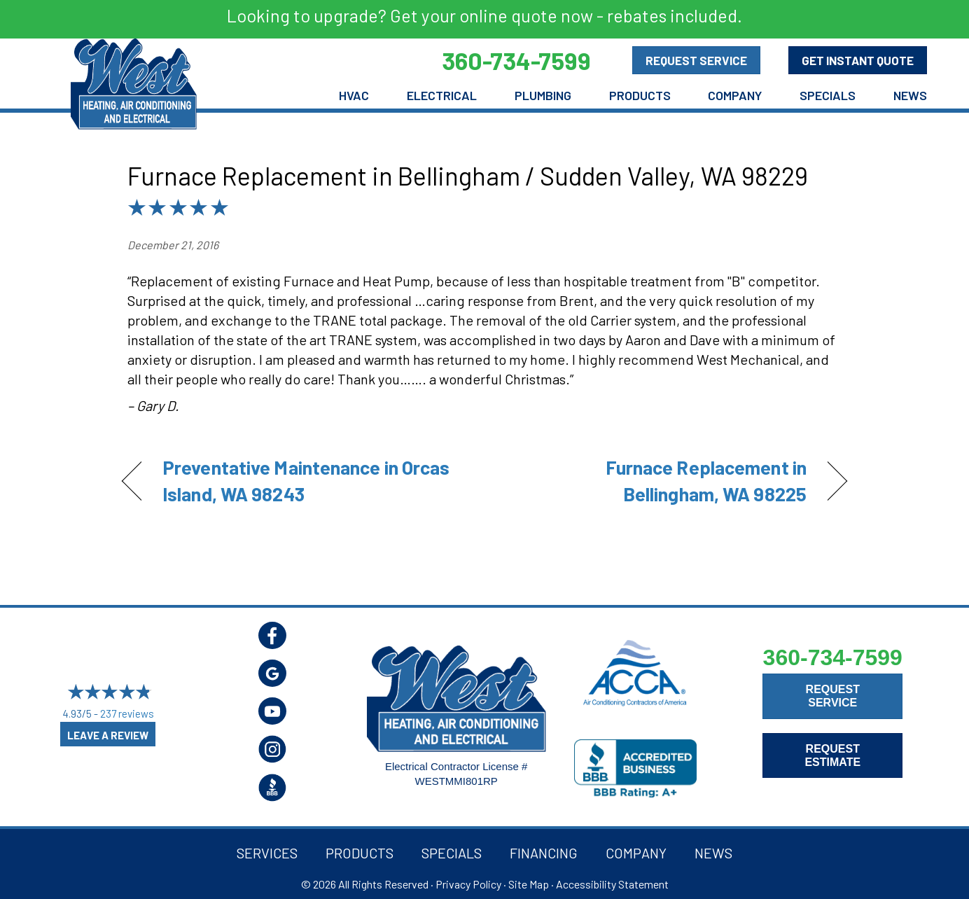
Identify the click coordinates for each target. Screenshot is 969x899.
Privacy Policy (468, 884)
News (910, 95)
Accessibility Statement (612, 884)
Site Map (528, 884)
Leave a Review (107, 735)
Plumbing (543, 95)
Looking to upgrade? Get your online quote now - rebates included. (484, 15)
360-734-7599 (832, 657)
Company (735, 95)
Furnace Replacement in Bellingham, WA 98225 (656, 480)
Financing (544, 852)
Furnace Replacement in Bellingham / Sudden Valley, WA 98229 (467, 175)
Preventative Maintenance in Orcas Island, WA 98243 (306, 480)
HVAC (354, 95)
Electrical (442, 95)
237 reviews (127, 713)
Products (640, 95)
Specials (828, 95)
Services (267, 852)
